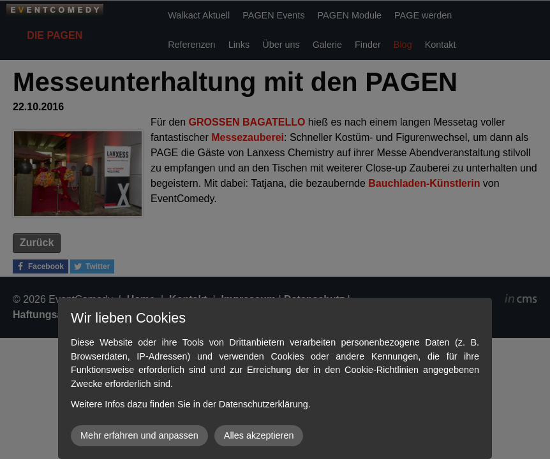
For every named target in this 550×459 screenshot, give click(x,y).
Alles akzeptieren (259, 435)
